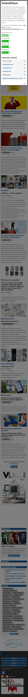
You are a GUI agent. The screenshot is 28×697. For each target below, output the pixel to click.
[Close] (25, 2)
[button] (7, 61)
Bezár (25, 83)
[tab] (14, 60)
